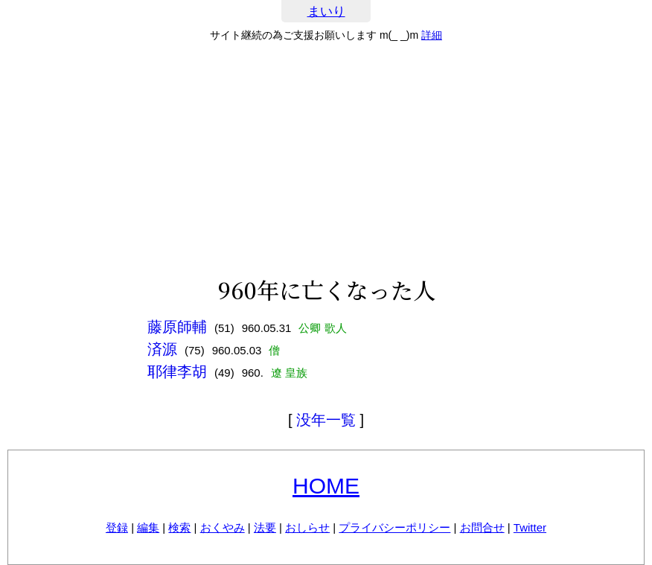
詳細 (431, 35)
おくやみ (222, 527)
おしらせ (307, 527)
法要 (265, 527)
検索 (179, 527)
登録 (117, 527)
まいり (326, 11)
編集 (148, 527)
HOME (326, 485)
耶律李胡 (177, 371)
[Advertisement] (326, 159)
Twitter (530, 527)
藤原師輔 (177, 327)
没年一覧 (326, 420)
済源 (162, 349)
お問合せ (482, 527)
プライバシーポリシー (394, 527)
